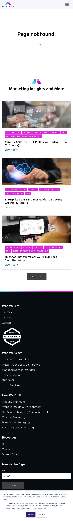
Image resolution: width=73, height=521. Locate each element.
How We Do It (11, 395)
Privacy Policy (10, 454)
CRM (64, 132)
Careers (6, 322)
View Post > (11, 150)
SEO (8, 190)
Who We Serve (12, 353)
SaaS (28, 193)
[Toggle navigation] (67, 4)
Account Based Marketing (18, 427)
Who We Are (10, 306)
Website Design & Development (21, 406)
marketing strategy (49, 190)
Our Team (8, 312)
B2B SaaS (8, 380)
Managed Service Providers (18, 369)
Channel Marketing (14, 417)
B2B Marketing (30, 132)
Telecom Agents (12, 375)
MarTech (54, 132)
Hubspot (43, 132)
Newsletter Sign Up (15, 464)
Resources (9, 437)
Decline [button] (42, 515)
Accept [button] (30, 515)
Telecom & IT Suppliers (16, 359)
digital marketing (14, 193)
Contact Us (8, 449)
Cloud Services (11, 385)
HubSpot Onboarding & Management (25, 412)
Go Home (37, 44)
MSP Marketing (13, 132)
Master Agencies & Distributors (21, 364)
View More (36, 276)
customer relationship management (23, 136)
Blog (5, 444)
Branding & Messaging (16, 422)
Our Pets (7, 317)
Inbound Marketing (14, 401)
